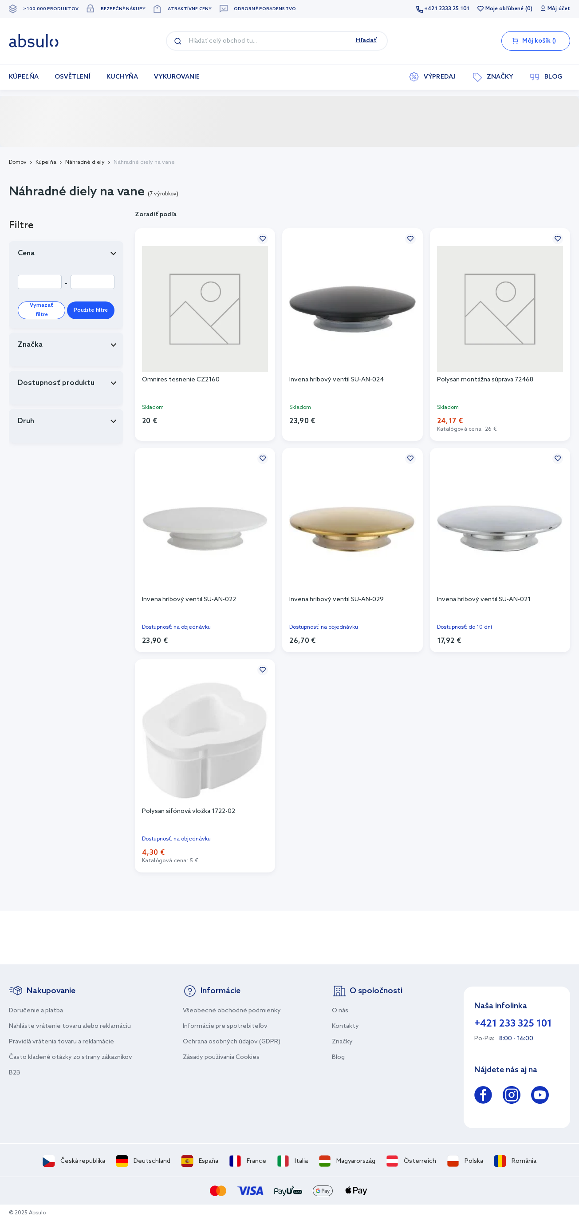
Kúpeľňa (45, 162)
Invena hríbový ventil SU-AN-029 (336, 599)
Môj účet (558, 9)
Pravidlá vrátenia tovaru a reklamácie (61, 1042)
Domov (18, 162)
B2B (14, 1073)
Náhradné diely (85, 162)
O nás (340, 1011)
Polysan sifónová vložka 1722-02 (188, 811)
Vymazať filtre (41, 310)
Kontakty (345, 1026)
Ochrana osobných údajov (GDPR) (231, 1042)
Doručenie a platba (36, 1011)
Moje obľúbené (504, 8)
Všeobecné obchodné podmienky (232, 1011)
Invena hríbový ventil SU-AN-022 (189, 599)
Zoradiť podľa (156, 214)
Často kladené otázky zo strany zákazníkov (70, 1057)
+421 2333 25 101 (446, 9)
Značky (342, 1042)
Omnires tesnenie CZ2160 (181, 380)
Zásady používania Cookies (221, 1057)
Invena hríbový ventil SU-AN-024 (336, 380)
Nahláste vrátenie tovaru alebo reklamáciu (70, 1026)
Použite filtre (91, 310)
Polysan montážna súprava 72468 (485, 380)
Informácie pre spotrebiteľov (225, 1026)
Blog (338, 1057)
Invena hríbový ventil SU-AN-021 (484, 599)
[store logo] (34, 41)
